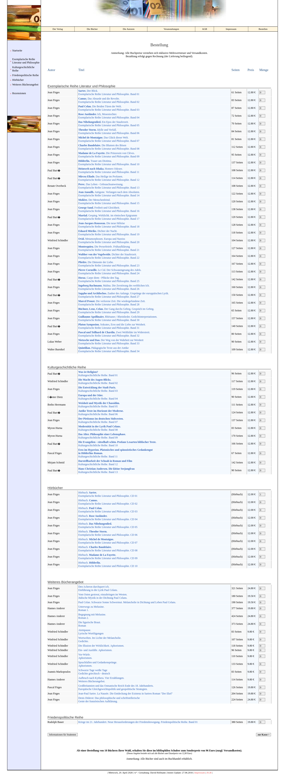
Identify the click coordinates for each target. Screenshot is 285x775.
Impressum (231, 29)
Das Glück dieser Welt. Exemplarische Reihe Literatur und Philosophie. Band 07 (108, 139)
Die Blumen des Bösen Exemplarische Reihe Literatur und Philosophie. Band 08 (108, 147)
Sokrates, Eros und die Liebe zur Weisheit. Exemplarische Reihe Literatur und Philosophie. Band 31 (112, 326)
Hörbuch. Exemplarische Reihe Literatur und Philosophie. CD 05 (108, 525)
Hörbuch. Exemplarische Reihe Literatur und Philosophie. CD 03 (108, 510)
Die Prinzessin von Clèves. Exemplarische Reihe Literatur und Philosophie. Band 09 (108, 155)
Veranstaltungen (171, 29)
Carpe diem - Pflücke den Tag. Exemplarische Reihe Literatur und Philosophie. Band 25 (108, 279)
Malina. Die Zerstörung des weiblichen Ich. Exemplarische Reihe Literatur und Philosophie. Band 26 (114, 287)
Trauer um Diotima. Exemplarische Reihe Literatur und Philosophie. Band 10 (108, 162)
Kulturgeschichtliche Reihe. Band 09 (102, 436)
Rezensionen (19, 93)
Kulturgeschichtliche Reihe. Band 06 (101, 412)
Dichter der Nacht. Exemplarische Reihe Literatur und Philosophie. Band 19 (108, 232)
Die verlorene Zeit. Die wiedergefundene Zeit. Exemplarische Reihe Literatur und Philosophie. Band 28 (111, 303)
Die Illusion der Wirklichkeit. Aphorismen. (101, 645)
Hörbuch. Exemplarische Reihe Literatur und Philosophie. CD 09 (108, 556)
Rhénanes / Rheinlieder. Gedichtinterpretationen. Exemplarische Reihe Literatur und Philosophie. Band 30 (117, 318)
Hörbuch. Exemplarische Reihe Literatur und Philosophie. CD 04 (108, 517)
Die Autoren (128, 29)
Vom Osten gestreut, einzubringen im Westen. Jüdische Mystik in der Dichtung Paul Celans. (102, 596)
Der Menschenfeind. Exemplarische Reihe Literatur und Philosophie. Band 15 (108, 201)
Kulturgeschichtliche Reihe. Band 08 (99, 428)
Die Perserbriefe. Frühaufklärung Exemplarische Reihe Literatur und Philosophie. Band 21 (108, 248)
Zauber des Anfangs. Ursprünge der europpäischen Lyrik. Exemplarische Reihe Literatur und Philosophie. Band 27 (123, 295)
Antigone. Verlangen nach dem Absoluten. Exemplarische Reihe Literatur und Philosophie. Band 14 (109, 194)
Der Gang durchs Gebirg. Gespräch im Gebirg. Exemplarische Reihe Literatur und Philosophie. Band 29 (116, 310)
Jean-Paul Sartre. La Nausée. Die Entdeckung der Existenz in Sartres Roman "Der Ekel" (125, 693)
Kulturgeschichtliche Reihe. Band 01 (98, 373)
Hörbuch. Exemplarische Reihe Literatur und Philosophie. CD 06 (108, 533)
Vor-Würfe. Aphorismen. (85, 656)
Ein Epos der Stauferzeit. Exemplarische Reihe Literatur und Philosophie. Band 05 (108, 123)
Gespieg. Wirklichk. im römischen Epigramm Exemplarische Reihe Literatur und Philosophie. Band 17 (108, 217)
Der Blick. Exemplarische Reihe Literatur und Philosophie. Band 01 (108, 92)
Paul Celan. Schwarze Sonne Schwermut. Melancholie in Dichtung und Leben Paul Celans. (127, 602)
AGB (204, 29)
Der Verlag (58, 29)
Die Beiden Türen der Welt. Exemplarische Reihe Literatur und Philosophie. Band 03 (108, 108)
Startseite (17, 50)
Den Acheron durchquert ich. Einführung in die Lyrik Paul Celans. (98, 588)
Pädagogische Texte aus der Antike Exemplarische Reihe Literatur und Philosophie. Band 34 (108, 349)
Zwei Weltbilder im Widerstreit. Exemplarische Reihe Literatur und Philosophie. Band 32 (114, 334)
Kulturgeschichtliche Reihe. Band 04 (98, 397)
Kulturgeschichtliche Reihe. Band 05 (99, 405)
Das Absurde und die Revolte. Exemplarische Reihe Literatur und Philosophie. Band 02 (108, 100)
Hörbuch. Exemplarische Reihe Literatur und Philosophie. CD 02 (108, 502)
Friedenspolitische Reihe (25, 75)
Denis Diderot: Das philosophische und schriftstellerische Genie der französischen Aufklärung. (109, 699)
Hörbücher (18, 79)
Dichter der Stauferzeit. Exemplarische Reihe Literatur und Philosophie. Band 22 (108, 256)
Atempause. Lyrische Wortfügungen (91, 632)
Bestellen (263, 29)
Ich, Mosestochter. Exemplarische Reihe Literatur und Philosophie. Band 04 (108, 116)
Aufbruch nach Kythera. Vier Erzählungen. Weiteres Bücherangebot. (101, 679)
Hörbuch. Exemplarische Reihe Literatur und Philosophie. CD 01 (108, 494)
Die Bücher (92, 29)
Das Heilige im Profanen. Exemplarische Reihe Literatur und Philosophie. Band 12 (108, 178)
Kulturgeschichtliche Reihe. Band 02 (98, 381)
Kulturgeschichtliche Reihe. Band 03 (98, 389)
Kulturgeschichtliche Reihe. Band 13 (106, 470)
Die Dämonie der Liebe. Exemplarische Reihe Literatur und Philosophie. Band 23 (108, 264)
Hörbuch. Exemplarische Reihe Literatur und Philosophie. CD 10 (108, 564)
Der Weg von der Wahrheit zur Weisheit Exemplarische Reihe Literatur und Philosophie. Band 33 (110, 342)
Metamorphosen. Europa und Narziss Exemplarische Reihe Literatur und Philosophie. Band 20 (108, 240)
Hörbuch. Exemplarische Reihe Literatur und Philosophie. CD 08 (108, 549)
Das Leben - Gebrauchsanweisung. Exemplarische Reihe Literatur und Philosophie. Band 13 (108, 186)
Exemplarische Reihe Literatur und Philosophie (26, 61)
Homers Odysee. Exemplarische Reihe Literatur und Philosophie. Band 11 (108, 170)
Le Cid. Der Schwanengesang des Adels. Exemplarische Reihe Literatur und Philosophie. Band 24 (109, 271)
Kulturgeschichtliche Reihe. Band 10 (117, 443)
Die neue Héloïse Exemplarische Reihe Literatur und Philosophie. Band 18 (108, 225)
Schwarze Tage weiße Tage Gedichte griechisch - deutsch (94, 672)
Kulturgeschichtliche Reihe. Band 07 (101, 420)
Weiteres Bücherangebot (25, 84)
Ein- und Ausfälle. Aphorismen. (95, 650)
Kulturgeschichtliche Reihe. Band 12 (105, 462)
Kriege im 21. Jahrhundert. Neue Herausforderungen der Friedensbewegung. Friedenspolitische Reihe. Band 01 (138, 722)
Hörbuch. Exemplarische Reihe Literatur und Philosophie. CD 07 (108, 541)
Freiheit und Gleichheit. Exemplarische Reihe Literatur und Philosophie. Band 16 (108, 209)
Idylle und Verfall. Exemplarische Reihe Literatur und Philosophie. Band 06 (108, 131)
